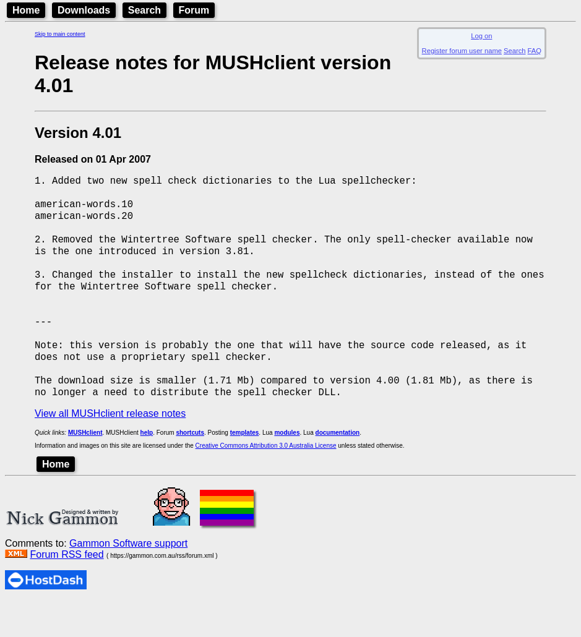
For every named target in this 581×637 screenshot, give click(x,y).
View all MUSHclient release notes (110, 448)
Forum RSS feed (66, 589)
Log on (481, 36)
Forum (194, 10)
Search (144, 10)
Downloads (84, 10)
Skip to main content (60, 34)
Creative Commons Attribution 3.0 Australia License (266, 480)
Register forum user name (462, 50)
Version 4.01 (78, 132)
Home (26, 10)
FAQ (534, 50)
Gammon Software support (128, 578)
